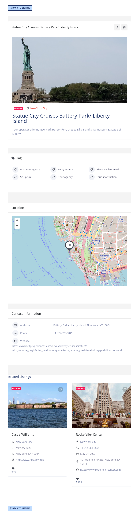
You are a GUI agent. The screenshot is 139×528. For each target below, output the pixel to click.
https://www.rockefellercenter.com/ (101, 469)
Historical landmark (104, 170)
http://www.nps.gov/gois (30, 459)
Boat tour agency (26, 170)
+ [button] (17, 220)
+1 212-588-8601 (89, 447)
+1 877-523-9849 (63, 333)
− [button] (17, 226)
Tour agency (61, 177)
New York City (38, 108)
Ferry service (61, 170)
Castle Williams (23, 434)
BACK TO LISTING (21, 7)
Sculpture (22, 177)
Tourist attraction (103, 177)
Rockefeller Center (89, 434)
